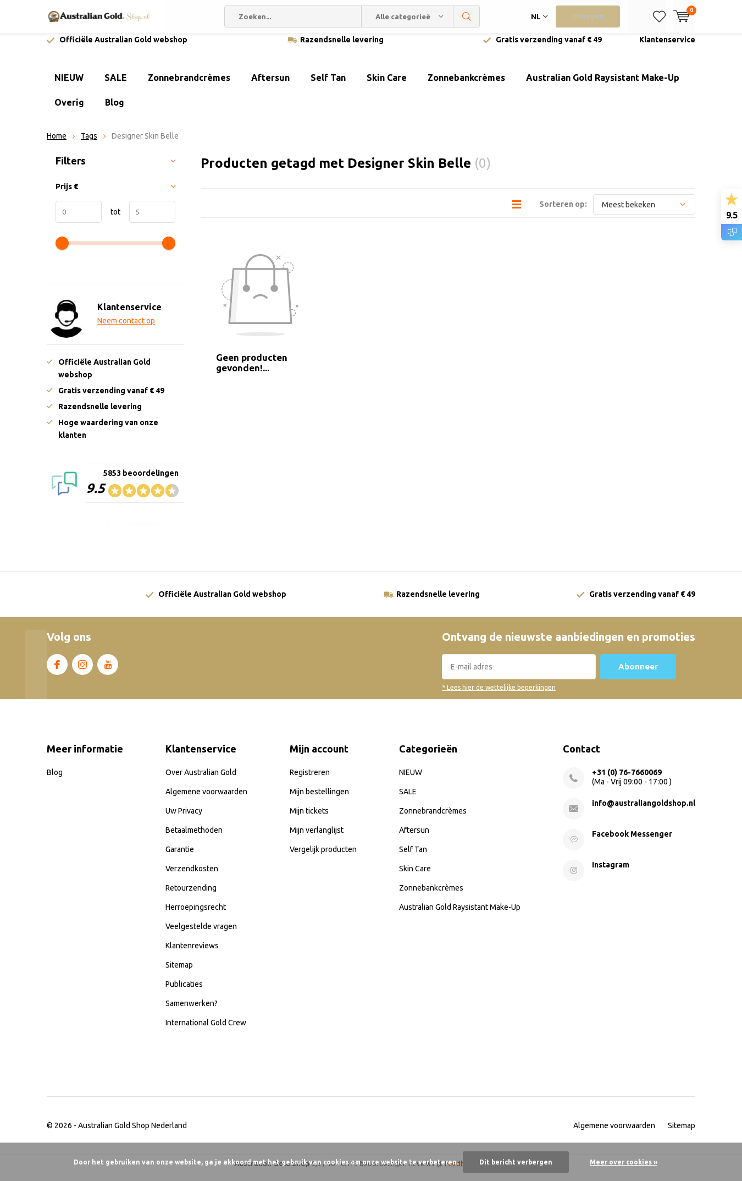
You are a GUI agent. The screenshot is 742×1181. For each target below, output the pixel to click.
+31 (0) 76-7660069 (627, 780)
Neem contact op (126, 329)
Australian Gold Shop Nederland (132, 1133)
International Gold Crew (205, 1030)
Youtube (107, 670)
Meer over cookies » (623, 1162)
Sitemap (179, 972)
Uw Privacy (183, 818)
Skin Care (387, 86)
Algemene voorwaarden (206, 799)
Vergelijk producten (323, 857)
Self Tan (328, 86)
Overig (69, 111)
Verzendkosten (191, 876)
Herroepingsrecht (195, 914)
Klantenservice (667, 47)
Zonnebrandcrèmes (189, 86)
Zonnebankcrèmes (466, 86)
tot (111, 220)
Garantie (179, 857)
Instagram (82, 670)
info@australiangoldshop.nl (643, 810)
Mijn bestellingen (319, 799)
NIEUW (69, 86)
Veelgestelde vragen (201, 934)
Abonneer (638, 674)
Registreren (310, 780)
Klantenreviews (192, 953)
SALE (115, 86)
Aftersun (270, 86)
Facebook (57, 670)
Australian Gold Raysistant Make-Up (602, 86)
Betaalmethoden (194, 837)
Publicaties (184, 991)
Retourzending (191, 895)
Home (57, 144)
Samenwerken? (191, 1011)
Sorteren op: (563, 212)
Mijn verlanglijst (317, 837)
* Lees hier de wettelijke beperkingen (499, 695)
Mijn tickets (309, 818)
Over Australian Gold (200, 780)
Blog (114, 111)
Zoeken (466, 17)
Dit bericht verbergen (515, 1162)
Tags (89, 144)
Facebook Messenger (632, 841)
